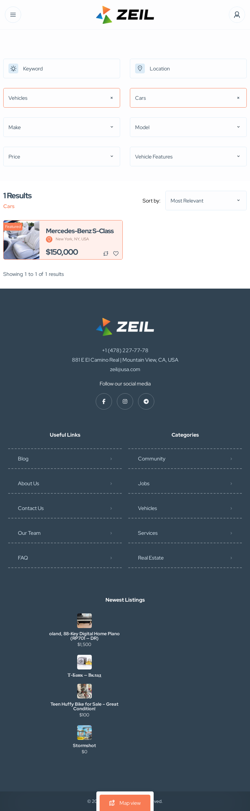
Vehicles (147, 508)
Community (151, 458)
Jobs (143, 483)
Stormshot (84, 745)
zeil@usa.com (125, 369)
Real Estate (151, 557)
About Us (28, 483)
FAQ (23, 557)
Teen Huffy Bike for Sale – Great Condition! (84, 706)
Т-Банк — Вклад (84, 675)
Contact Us (31, 508)
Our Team (29, 533)
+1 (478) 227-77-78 (125, 350)
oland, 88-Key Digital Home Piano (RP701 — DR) (84, 635)
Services (148, 533)
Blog (23, 458)
